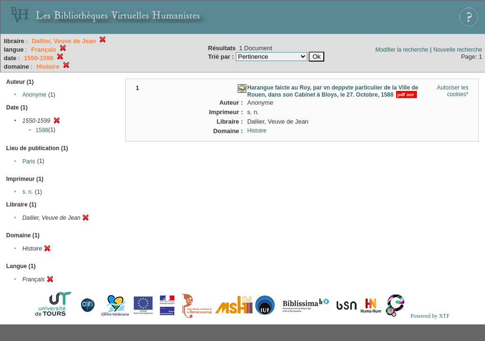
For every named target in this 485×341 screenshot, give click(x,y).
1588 (41, 130)
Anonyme (34, 94)
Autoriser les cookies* (452, 91)
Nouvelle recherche (457, 49)
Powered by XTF (430, 316)
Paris (28, 161)
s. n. (27, 191)
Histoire (257, 130)
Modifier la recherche (401, 49)
